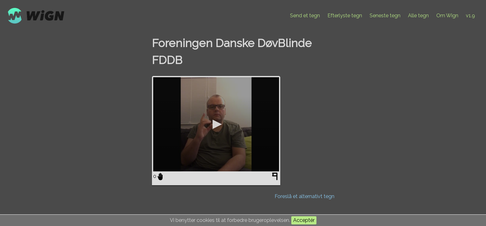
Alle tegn (418, 16)
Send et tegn (305, 16)
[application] (216, 124)
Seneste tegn (385, 16)
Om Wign (447, 16)
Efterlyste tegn (344, 16)
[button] (216, 124)
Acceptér (304, 220)
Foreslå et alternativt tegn (304, 196)
